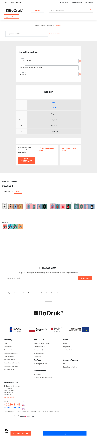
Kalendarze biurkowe (11, 366)
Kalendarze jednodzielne (12, 363)
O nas (12, 2)
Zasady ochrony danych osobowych (51, 411)
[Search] (71, 10)
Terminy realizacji (39, 347)
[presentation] (49, 285)
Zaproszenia (8, 347)
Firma (65, 343)
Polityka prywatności (40, 364)
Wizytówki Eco (9, 369)
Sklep (5, 2)
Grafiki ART (58, 26)
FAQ (64, 364)
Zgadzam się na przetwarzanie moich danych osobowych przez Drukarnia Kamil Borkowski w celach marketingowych (38, 293)
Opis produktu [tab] (8, 191)
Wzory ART (23, 72)
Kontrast (64, 2)
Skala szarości (76, 2)
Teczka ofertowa (9, 360)
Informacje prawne (35, 411)
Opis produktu (54, 34)
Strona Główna (40, 26)
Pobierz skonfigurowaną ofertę (26, 160)
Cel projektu (37, 374)
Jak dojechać (67, 350)
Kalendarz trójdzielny (11, 353)
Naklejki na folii (9, 350)
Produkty (50, 26)
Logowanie (88, 3)
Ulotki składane (9, 356)
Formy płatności (39, 350)
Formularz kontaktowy (70, 367)
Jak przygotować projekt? (42, 343)
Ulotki (6, 343)
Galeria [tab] (18, 191)
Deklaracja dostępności (23, 411)
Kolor (22, 65)
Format (22, 58)
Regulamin (66, 347)
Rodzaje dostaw (39, 353)
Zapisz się (85, 278)
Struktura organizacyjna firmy (43, 377)
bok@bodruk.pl (9, 397)
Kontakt (18, 2)
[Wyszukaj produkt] (26, 34)
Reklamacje (37, 356)
